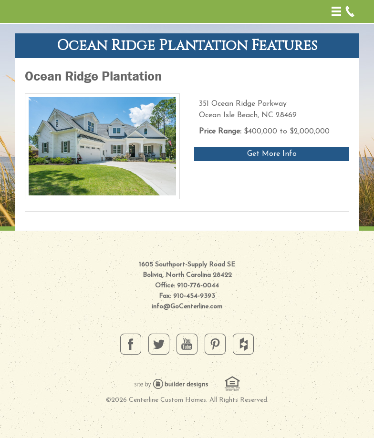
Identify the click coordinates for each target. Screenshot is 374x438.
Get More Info (272, 154)
